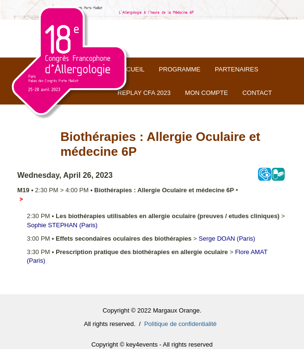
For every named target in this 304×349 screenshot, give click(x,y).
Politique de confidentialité (180, 323)
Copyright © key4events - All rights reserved (151, 344)
